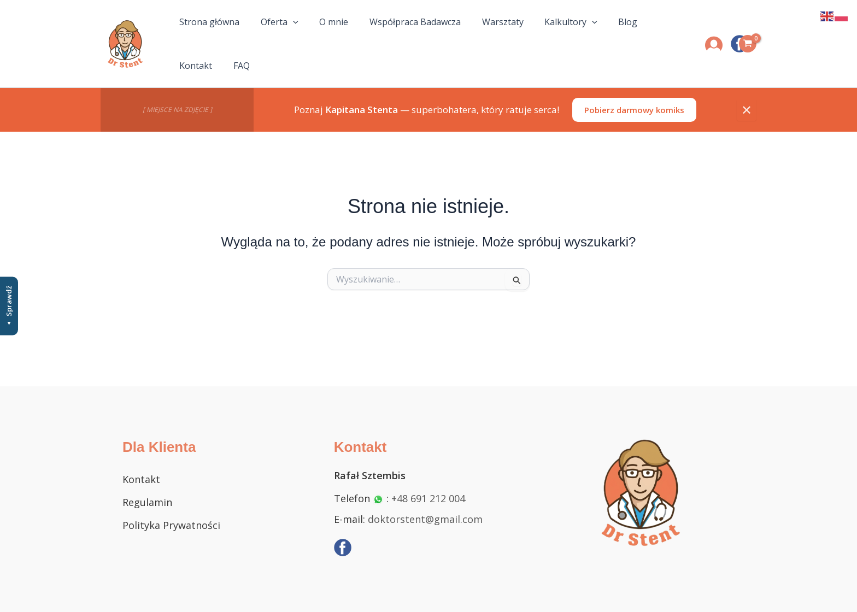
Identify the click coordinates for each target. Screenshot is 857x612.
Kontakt (625, 33)
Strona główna (216, 33)
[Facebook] (342, 547)
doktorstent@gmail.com (425, 519)
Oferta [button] (278, 33)
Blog (586, 33)
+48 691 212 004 (428, 498)
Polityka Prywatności (171, 525)
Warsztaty (477, 33)
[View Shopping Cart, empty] (747, 33)
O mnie (324, 33)
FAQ (663, 33)
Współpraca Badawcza (397, 33)
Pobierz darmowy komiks (634, 88)
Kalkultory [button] (537, 33)
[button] (291, 33)
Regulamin (147, 502)
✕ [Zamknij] (746, 88)
